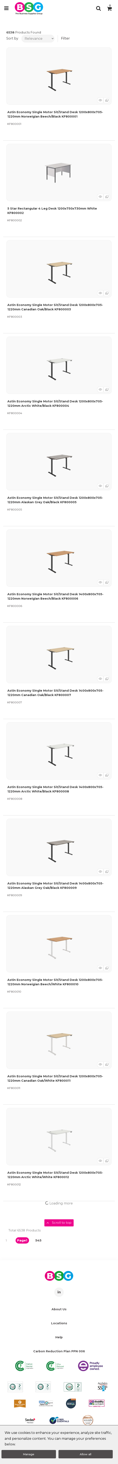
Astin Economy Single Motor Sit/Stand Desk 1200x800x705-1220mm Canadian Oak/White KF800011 (55, 1078)
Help (59, 1337)
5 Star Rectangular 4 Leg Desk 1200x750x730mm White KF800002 (52, 211)
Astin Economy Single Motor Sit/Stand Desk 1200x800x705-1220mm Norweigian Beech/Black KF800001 (55, 114)
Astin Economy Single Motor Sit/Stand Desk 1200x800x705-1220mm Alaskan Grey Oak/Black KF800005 (55, 500)
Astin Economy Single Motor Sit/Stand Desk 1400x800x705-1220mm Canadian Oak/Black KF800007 (55, 693)
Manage (28, 1454)
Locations (59, 1323)
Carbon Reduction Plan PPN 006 (59, 1351)
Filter (65, 38)
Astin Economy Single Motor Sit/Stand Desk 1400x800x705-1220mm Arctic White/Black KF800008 (55, 789)
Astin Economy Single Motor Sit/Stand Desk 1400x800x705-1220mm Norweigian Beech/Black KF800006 (55, 596)
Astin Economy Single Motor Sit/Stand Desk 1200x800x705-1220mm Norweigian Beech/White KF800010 (55, 982)
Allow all (85, 1454)
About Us (59, 1309)
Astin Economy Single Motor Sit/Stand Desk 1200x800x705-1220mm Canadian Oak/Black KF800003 (55, 307)
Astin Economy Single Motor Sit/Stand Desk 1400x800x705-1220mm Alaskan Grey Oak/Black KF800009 (55, 886)
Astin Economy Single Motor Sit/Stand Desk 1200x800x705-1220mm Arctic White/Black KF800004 (55, 403)
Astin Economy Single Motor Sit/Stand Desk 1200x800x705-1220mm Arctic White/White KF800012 (55, 1175)
